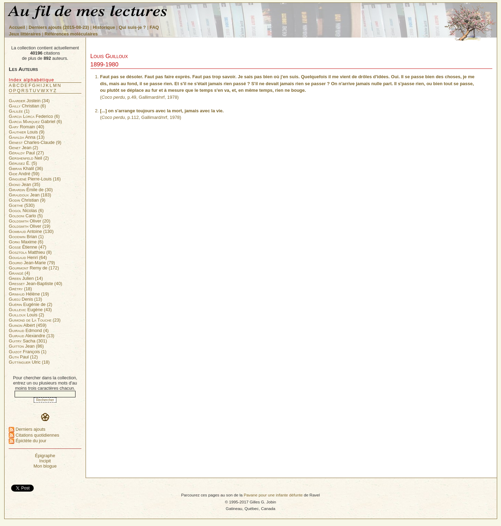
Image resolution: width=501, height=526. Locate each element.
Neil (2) (29, 158)
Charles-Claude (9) (35, 142)
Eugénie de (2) (30, 304)
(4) (19, 273)
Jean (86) (26, 346)
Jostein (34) (29, 100)
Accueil (17, 27)
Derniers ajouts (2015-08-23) (59, 27)
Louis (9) (27, 132)
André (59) (24, 173)
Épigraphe (45, 455)
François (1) (27, 351)
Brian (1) (26, 236)
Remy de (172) (34, 267)
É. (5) (23, 163)
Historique (104, 27)
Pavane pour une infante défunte (273, 495)
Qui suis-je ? (132, 27)
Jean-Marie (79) (32, 262)
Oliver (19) (29, 226)
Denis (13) (25, 299)
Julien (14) (26, 278)
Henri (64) (28, 257)
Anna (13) (27, 137)
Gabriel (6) (35, 121)
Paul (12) (23, 356)
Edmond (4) (29, 330)
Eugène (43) (30, 309)
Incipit (45, 460)
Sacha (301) (28, 340)
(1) (19, 111)
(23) (35, 320)
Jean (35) (24, 184)
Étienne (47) (27, 247)
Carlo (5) (26, 215)
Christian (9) (27, 200)
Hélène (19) (29, 294)
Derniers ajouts (27, 429)
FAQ (154, 27)
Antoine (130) (31, 231)
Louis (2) (26, 314)
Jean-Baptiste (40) (35, 283)
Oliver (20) (29, 221)
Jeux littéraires (25, 34)
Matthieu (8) (30, 252)
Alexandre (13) (31, 335)
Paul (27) (26, 152)
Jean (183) (30, 194)
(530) (21, 205)
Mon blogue (45, 466)
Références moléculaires (71, 34)
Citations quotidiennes (34, 435)
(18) (20, 288)
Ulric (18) (29, 362)
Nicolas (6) (26, 210)
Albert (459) (27, 325)
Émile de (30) (31, 189)
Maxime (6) (26, 241)
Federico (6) (34, 116)
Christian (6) (27, 105)
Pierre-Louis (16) (35, 178)
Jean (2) (23, 147)
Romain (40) (26, 126)
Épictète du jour (27, 440)
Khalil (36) (26, 168)
